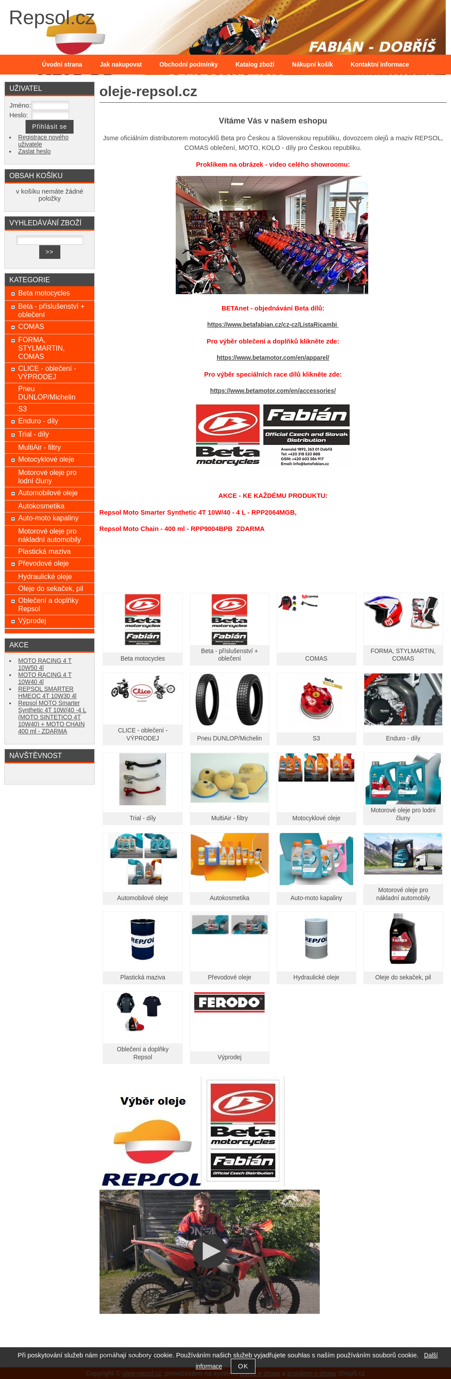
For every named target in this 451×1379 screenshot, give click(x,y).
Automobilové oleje (142, 898)
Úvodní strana (62, 64)
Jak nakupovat (121, 64)
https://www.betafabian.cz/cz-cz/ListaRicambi (273, 324)
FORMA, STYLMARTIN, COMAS (41, 348)
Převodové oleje (229, 977)
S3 (316, 738)
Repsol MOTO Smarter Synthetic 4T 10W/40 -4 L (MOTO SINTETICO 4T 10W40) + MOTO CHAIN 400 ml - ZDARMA (52, 717)
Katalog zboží (255, 64)
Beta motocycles (143, 658)
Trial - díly (142, 818)
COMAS (316, 658)
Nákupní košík (312, 64)
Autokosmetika (229, 898)
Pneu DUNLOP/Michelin (229, 738)
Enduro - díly (403, 738)
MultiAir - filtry (229, 818)
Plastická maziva (142, 977)
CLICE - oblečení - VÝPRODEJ (47, 372)
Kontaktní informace (380, 64)
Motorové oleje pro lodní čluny (47, 476)
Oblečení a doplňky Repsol (48, 604)
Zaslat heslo (34, 151)
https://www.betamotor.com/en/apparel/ (273, 358)
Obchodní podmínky (188, 64)
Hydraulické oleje (316, 977)
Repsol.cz (52, 17)
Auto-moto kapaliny (316, 898)
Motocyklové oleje (316, 818)
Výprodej (229, 1057)
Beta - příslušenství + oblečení (51, 310)
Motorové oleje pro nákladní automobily (49, 535)
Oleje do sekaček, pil (403, 977)
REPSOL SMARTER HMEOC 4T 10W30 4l (47, 692)
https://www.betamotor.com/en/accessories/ (273, 391)
